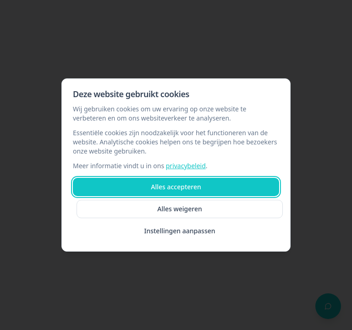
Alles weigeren (179, 208)
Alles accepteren (176, 186)
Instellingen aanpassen (179, 230)
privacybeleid (186, 165)
